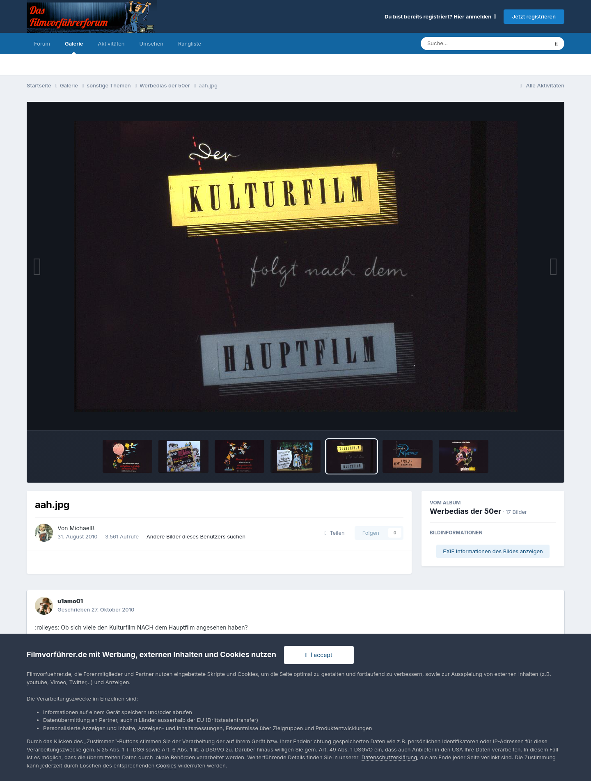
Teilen (335, 532)
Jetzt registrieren (534, 16)
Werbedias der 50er (465, 511)
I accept (318, 654)
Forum (42, 43)
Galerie (74, 47)
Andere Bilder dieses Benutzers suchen (196, 536)
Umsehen (151, 43)
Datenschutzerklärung (389, 757)
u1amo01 (70, 601)
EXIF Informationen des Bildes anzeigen (493, 551)
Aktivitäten (111, 43)
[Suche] (468, 43)
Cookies (166, 765)
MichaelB (82, 527)
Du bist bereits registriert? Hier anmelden (440, 16)
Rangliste (189, 43)
